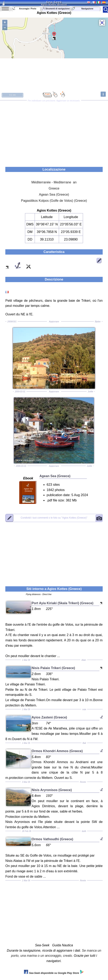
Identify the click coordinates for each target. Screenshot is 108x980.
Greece (54, 188)
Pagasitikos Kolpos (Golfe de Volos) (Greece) (54, 200)
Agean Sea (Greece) (54, 194)
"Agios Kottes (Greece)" (54, 518)
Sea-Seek (54, 2)
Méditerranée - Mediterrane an (54, 182)
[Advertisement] (54, 132)
